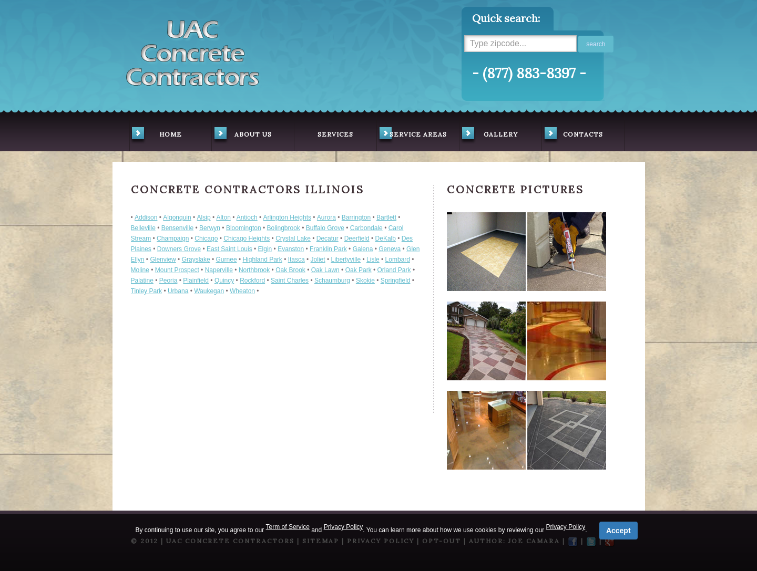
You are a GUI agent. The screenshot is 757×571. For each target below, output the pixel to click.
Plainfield (196, 280)
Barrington (356, 217)
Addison (146, 217)
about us (242, 135)
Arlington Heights (287, 217)
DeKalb (385, 238)
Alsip (204, 217)
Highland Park (262, 259)
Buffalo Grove (325, 228)
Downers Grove (179, 249)
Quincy (224, 280)
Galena (363, 249)
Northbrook (254, 270)
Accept (618, 530)
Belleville (143, 228)
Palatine (142, 280)
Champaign (173, 238)
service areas (412, 135)
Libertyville (346, 259)
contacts (572, 135)
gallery (488, 135)
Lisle (373, 259)
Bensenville (177, 228)
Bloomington (243, 228)
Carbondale (366, 228)
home (155, 135)
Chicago (206, 238)
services (335, 134)
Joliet (318, 259)
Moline (140, 270)
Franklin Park (328, 249)
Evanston (291, 249)
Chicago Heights (246, 238)
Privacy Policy (343, 527)
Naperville (219, 270)
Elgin (265, 249)
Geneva (389, 249)
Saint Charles (290, 280)
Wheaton (242, 291)
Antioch (247, 217)
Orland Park (394, 270)
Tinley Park (146, 291)
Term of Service (288, 527)
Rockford (252, 280)
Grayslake (196, 259)
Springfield (396, 280)
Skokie (365, 280)
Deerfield (357, 238)
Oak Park (358, 270)
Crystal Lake (293, 238)
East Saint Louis (229, 249)
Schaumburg (332, 280)
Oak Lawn (325, 270)
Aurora (326, 217)
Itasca (296, 259)
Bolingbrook (283, 228)
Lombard (397, 259)
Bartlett (386, 217)
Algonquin (177, 217)
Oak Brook (290, 270)
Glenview (163, 259)
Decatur (327, 238)
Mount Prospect (177, 270)
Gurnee (226, 259)
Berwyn (209, 228)
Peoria (168, 280)
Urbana (178, 291)
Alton (223, 217)
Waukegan (209, 291)
